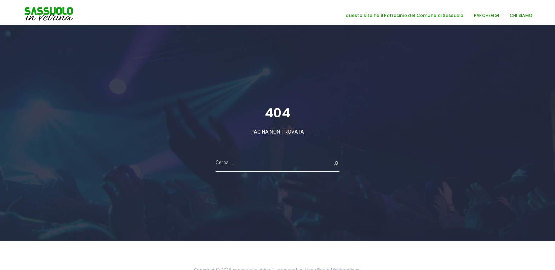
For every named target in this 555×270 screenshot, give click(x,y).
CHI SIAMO (521, 15)
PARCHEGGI (486, 15)
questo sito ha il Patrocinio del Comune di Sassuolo (404, 15)
